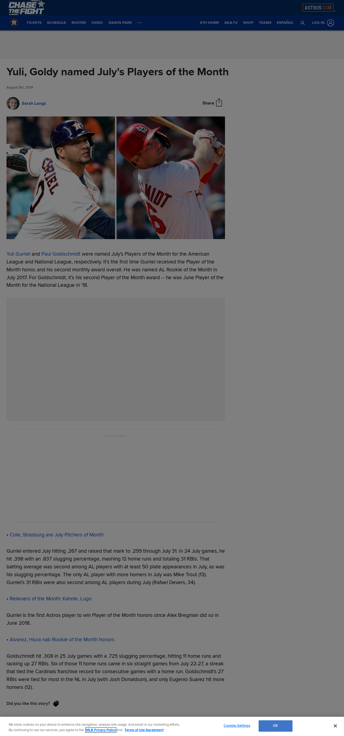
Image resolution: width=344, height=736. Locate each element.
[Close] (335, 726)
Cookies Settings (237, 726)
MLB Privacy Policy (101, 730)
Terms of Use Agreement (143, 730)
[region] (172, 726)
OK (275, 726)
